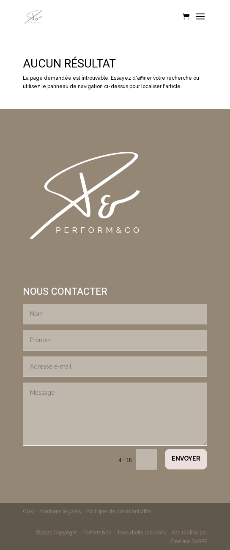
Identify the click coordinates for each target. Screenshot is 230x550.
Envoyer (186, 458)
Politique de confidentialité (118, 512)
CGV (29, 512)
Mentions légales (60, 512)
